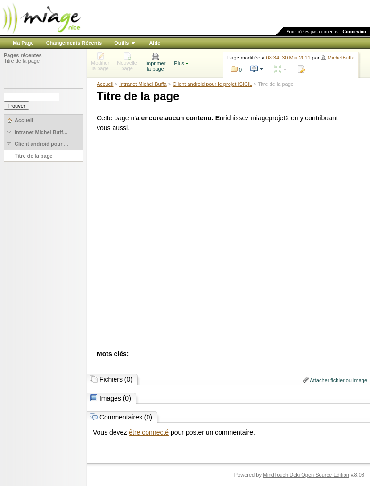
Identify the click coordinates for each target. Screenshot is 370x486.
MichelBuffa (341, 57)
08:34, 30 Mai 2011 (288, 57)
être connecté (149, 432)
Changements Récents (74, 43)
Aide (154, 43)
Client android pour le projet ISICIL (212, 84)
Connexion (354, 31)
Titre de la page (22, 61)
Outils (121, 43)
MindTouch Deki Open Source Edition (306, 475)
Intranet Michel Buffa (143, 84)
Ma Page (23, 43)
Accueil (105, 84)
